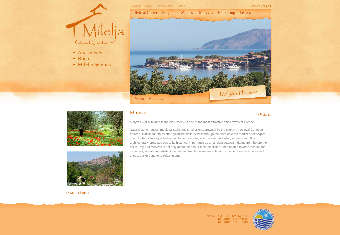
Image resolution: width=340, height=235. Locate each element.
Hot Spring (226, 12)
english (267, 6)
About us (156, 98)
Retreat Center (146, 12)
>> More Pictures (77, 193)
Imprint (148, 6)
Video (139, 98)
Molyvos (206, 12)
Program (168, 12)
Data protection (164, 6)
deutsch (255, 6)
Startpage (135, 6)
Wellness (187, 12)
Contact (181, 6)
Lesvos (245, 12)
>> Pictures (263, 114)
